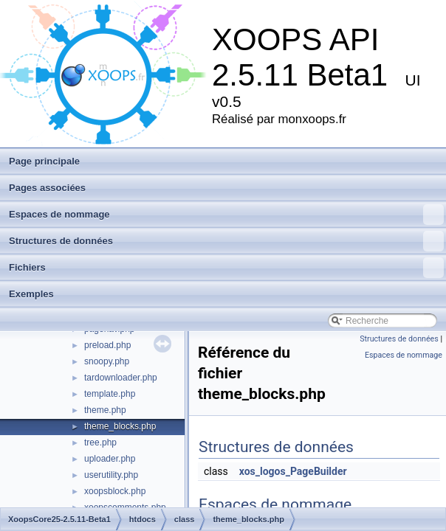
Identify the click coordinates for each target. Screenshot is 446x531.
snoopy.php (106, 361)
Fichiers (226, 267)
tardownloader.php (120, 377)
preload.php (107, 345)
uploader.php (109, 459)
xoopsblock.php (114, 491)
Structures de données (226, 241)
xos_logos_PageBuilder (293, 471)
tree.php (100, 442)
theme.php (105, 410)
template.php (109, 394)
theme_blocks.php (120, 426)
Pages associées (47, 187)
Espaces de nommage (226, 214)
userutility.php (111, 475)
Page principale (44, 161)
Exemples (31, 293)
